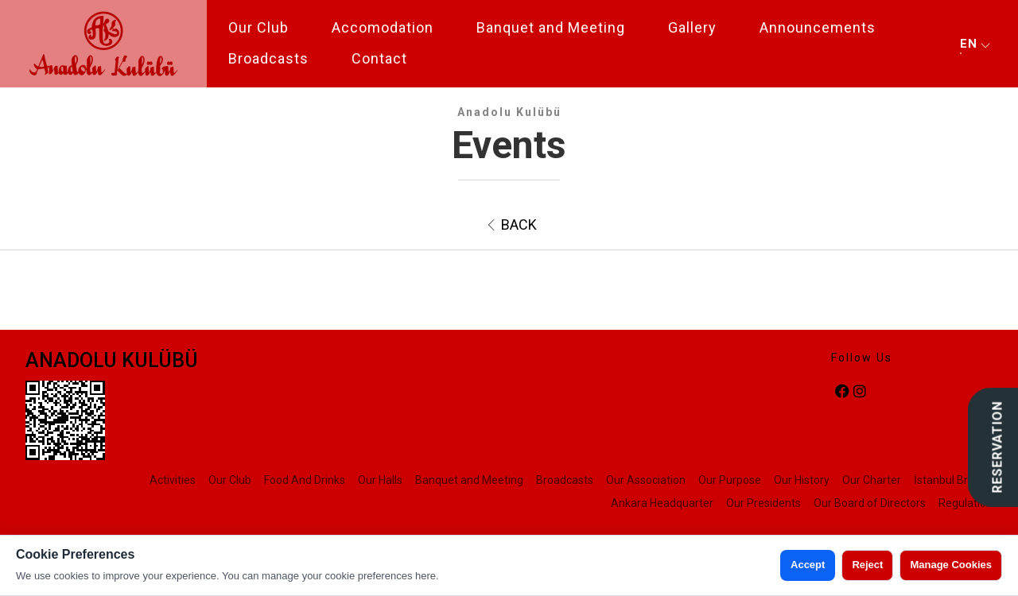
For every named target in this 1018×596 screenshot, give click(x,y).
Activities (173, 480)
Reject (867, 565)
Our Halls (380, 480)
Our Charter (871, 480)
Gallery (692, 27)
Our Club (258, 27)
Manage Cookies (951, 565)
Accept (808, 565)
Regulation (965, 503)
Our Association (646, 480)
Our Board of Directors (870, 503)
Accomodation (382, 27)
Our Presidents (763, 503)
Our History (802, 480)
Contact (379, 58)
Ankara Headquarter (662, 503)
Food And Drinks (304, 480)
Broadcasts (268, 58)
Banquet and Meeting (550, 27)
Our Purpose (729, 480)
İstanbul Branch (953, 480)
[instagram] (859, 392)
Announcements (818, 27)
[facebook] (842, 392)
